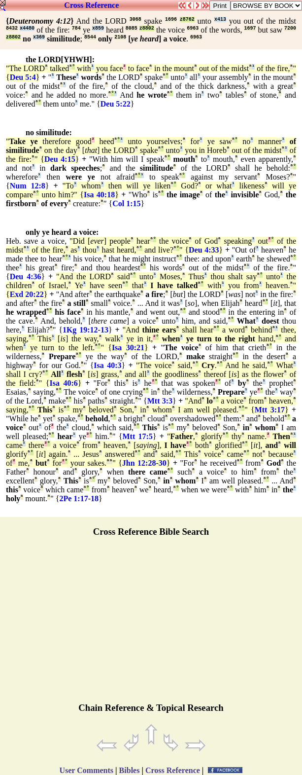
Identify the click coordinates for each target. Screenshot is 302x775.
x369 (39, 37)
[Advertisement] (151, 624)
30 (163, 463)
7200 (290, 28)
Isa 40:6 (64, 383)
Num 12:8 (27, 186)
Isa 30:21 (128, 347)
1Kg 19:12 (80, 330)
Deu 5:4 (23, 77)
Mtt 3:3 (159, 401)
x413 (220, 19)
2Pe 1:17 (73, 498)
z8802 (146, 28)
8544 (90, 37)
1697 (250, 28)
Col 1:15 (126, 203)
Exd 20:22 (27, 294)
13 (104, 330)
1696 (171, 19)
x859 (98, 28)
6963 (193, 28)
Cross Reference (91, 5)
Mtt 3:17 (270, 410)
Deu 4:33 (204, 250)
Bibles (129, 770)
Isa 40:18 (99, 194)
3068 (135, 19)
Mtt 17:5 (137, 436)
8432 (12, 28)
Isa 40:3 (107, 365)
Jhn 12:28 (139, 463)
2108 (120, 37)
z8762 (187, 19)
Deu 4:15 (59, 159)
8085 (131, 28)
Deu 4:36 (25, 276)
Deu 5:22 (116, 104)
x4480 (27, 28)
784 (76, 28)
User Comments (86, 770)
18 (95, 498)
